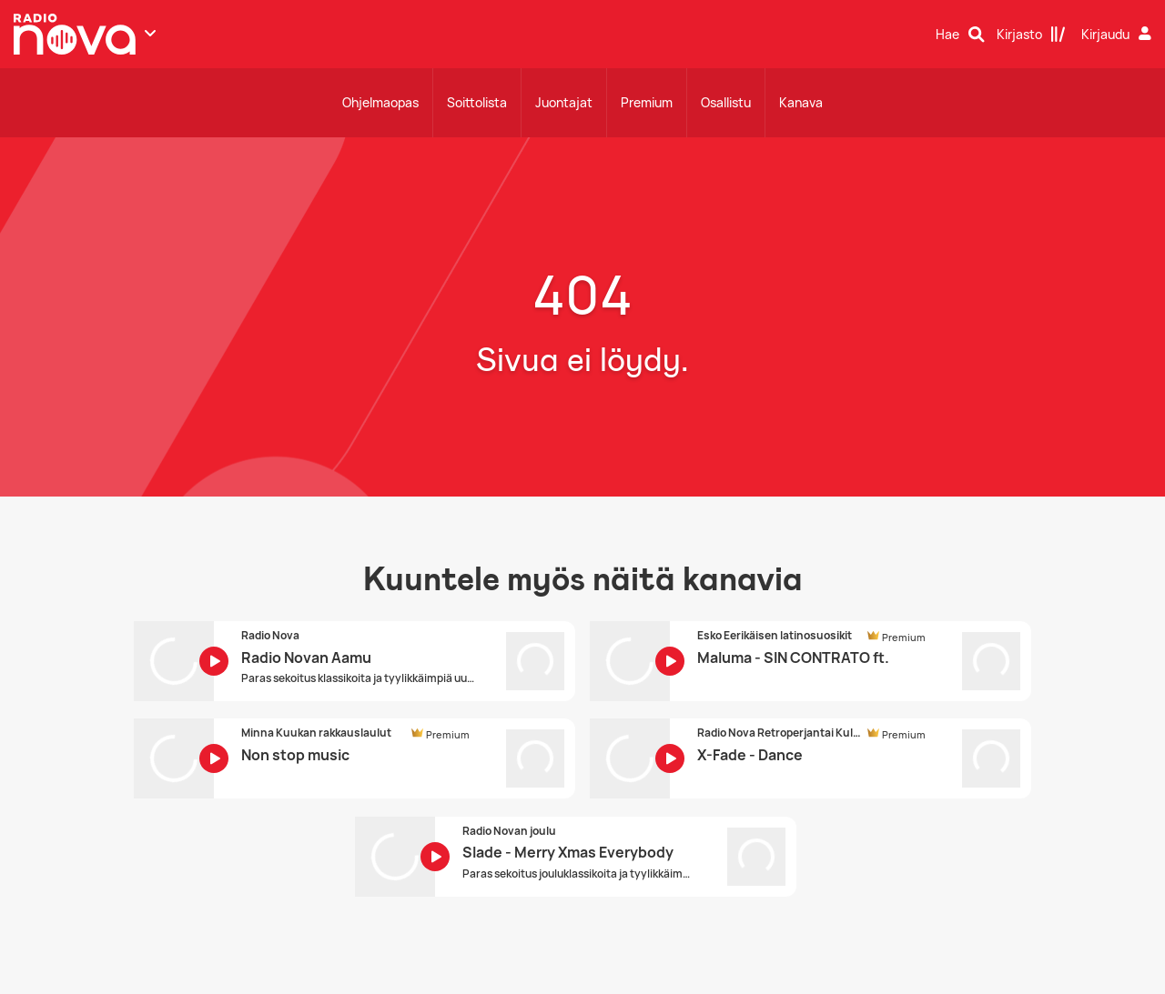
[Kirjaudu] (1118, 34)
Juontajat (564, 102)
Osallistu (726, 102)
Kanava (801, 102)
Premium (647, 102)
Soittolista (477, 102)
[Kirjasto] (1031, 34)
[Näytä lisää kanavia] (150, 32)
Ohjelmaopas (380, 102)
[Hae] (960, 34)
